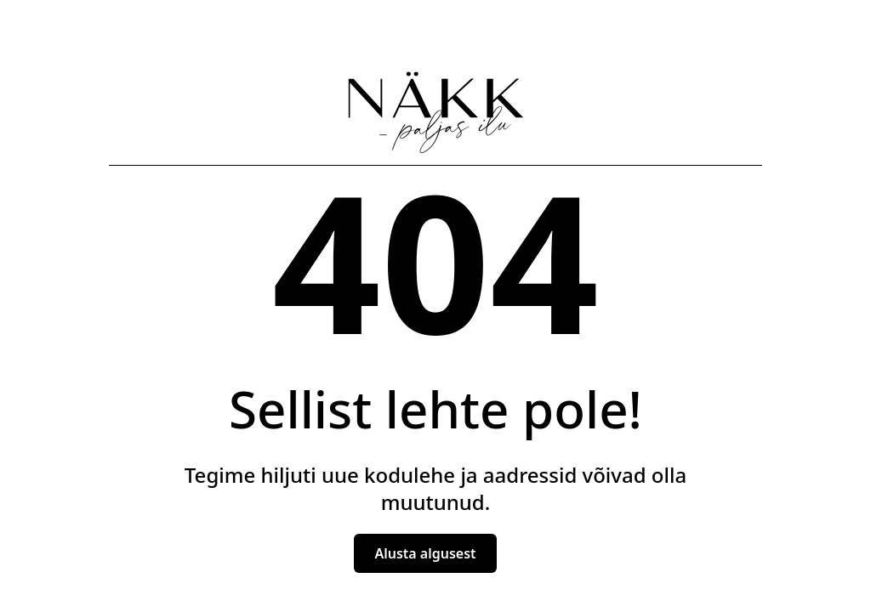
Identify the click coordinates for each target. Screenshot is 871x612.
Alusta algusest (424, 553)
